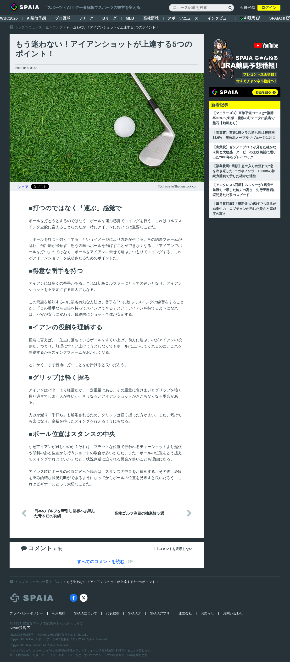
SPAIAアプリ (160, 613)
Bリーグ (109, 18)
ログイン (269, 7)
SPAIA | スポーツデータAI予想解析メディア (53, 639)
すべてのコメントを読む (100, 561)
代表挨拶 (112, 613)
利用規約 (58, 613)
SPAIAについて (85, 613)
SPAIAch (279, 18)
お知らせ (207, 613)
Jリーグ (86, 18)
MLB (130, 18)
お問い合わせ (233, 613)
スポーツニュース (183, 18)
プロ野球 (62, 18)
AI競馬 (250, 18)
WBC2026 (9, 18)
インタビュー (218, 18)
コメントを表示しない (175, 549)
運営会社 (185, 613)
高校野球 (151, 18)
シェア (23, 187)
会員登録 (247, 7)
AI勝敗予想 (36, 18)
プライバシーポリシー (26, 613)
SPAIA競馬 (20, 628)
